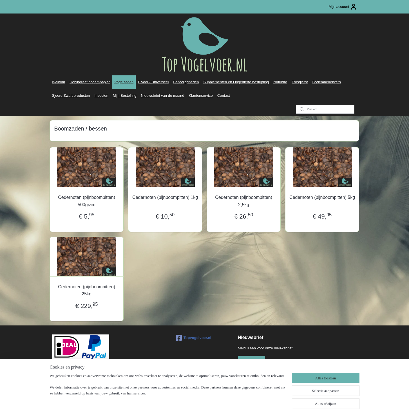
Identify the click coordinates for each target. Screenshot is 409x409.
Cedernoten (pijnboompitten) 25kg (86, 290)
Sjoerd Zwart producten (71, 95)
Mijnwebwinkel (261, 398)
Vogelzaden (123, 82)
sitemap (188, 398)
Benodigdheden (186, 82)
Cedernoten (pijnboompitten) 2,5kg (243, 201)
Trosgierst (300, 82)
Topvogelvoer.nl (193, 337)
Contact (223, 95)
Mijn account (342, 6)
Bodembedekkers (326, 82)
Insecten (101, 95)
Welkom (58, 82)
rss (198, 398)
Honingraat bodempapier (90, 82)
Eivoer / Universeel (153, 82)
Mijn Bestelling (125, 95)
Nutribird (280, 82)
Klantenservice (201, 95)
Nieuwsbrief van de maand (162, 95)
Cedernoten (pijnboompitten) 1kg (165, 197)
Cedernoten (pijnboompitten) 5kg (322, 197)
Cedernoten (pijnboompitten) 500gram (86, 201)
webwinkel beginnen (217, 398)
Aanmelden (251, 360)
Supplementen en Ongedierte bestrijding (236, 82)
